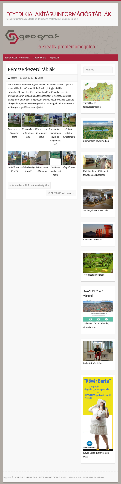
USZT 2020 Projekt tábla (60, 193)
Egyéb (40, 78)
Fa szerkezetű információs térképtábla (29, 185)
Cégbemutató (39, 57)
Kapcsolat (54, 57)
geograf (14, 78)
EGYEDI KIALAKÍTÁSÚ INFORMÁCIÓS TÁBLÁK (58, 14)
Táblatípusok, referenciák (17, 57)
